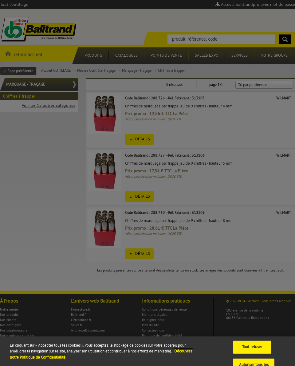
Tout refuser (252, 350)
